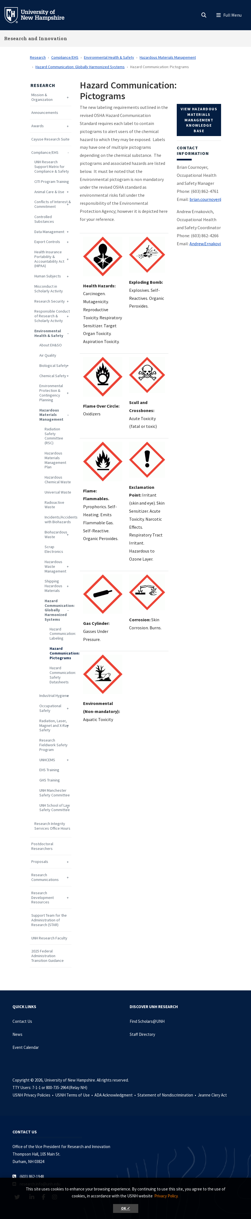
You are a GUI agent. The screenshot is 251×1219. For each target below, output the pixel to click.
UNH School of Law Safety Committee (54, 807)
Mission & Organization (42, 97)
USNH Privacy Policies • (33, 1095)
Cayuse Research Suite (50, 139)
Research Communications (45, 877)
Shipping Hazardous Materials (53, 586)
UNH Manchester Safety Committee (54, 793)
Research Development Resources (42, 897)
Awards (37, 126)
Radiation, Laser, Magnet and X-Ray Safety (54, 725)
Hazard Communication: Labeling (60, 634)
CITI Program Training (51, 181)
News (17, 1034)
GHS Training (49, 780)
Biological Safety (53, 365)
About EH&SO (50, 345)
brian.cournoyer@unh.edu (213, 199)
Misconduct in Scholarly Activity (48, 288)
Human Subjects (47, 276)
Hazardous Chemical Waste (58, 479)
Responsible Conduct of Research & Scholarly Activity (52, 316)
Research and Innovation (35, 38)
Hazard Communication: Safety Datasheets (60, 675)
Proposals (39, 861)
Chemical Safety (52, 376)
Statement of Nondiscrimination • (167, 1095)
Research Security (49, 301)
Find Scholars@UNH (147, 1021)
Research (38, 57)
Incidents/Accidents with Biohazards (58, 519)
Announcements (44, 112)
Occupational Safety (50, 708)
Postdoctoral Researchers (42, 846)
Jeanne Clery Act (212, 1095)
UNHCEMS (47, 760)
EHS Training (49, 770)
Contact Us (22, 1021)
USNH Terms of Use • (74, 1095)
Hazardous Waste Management (55, 566)
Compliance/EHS (64, 57)
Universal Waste (58, 492)
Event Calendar (25, 1047)
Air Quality (47, 355)
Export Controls (47, 241)
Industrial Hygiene (54, 695)
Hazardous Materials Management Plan (55, 460)
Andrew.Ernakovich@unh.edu (216, 243)
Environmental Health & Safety (109, 57)
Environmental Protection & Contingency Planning (51, 393)
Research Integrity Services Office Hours (52, 826)
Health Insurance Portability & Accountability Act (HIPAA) (49, 259)
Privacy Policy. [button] (166, 1195)
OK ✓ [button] (125, 1208)
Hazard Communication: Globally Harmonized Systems (80, 66)
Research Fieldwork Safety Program (53, 745)
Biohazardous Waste (56, 534)
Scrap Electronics (54, 549)
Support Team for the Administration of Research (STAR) (49, 920)
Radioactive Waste (54, 505)
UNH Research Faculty (49, 938)
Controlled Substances (44, 219)
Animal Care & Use (49, 192)
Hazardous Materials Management (168, 57)
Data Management (49, 231)
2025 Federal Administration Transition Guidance (47, 956)
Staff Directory (142, 1034)
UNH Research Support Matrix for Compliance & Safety (51, 166)
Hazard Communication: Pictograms (60, 653)
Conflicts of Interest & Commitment (52, 204)
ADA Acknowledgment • (115, 1095)
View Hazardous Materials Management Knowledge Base (199, 119)
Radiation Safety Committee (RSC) (54, 436)
